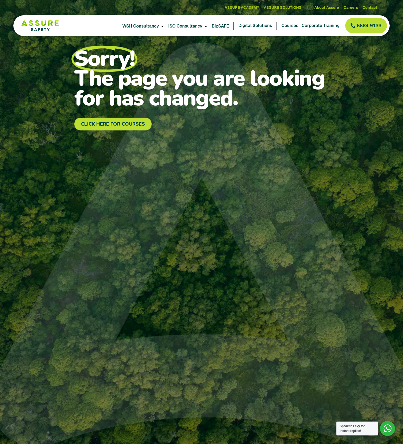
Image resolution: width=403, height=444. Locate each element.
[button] (366, 25)
